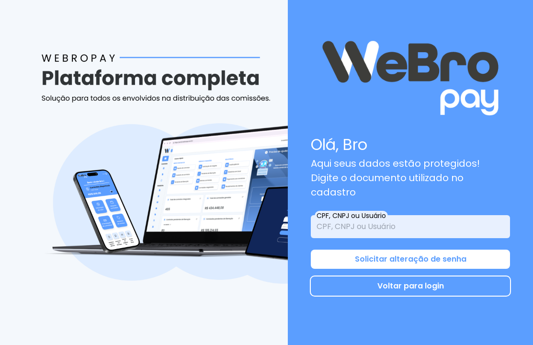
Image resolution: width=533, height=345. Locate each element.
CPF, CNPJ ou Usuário (351, 215)
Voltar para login (410, 285)
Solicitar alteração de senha (410, 258)
